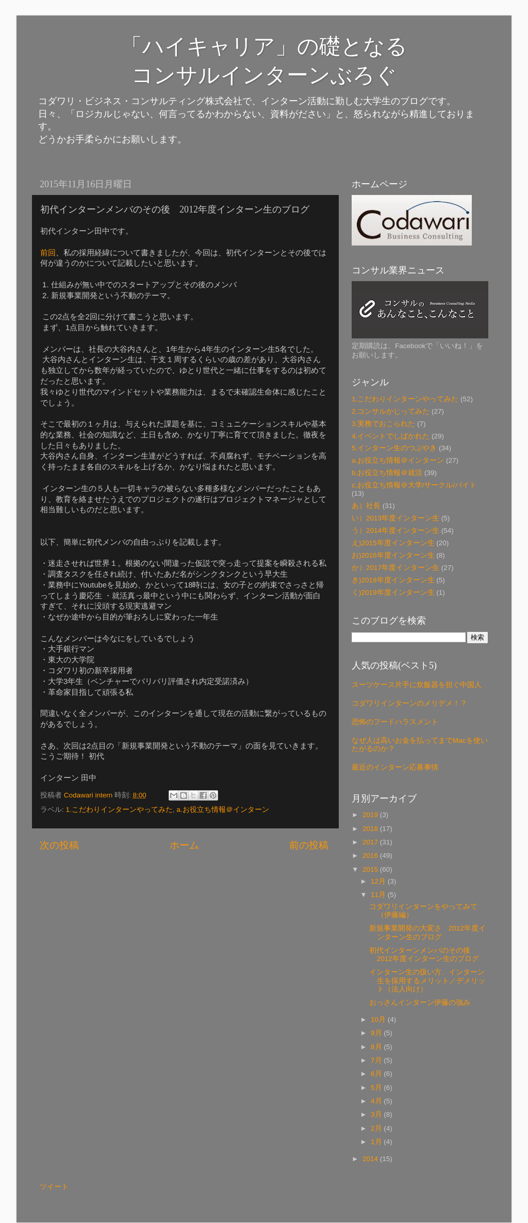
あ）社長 (366, 506)
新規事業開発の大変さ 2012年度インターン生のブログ (427, 932)
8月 (377, 1047)
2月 (377, 1128)
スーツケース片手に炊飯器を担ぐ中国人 (417, 685)
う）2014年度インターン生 (395, 530)
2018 (371, 829)
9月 (377, 1033)
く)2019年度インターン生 (393, 592)
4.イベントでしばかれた (391, 436)
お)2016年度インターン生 (393, 555)
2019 (371, 815)
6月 (377, 1074)
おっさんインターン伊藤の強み (419, 1002)
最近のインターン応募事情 (395, 767)
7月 (377, 1060)
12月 (379, 881)
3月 (377, 1114)
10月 (379, 1019)
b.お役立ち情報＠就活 (387, 473)
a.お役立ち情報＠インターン (222, 809)
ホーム (184, 845)
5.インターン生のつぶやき (394, 448)
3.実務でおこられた (383, 424)
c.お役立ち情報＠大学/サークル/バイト (414, 485)
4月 (377, 1101)
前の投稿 (308, 845)
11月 (379, 895)
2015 (371, 869)
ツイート (54, 1187)
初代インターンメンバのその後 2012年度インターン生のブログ (424, 955)
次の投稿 (59, 845)
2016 (371, 855)
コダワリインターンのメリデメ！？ (409, 703)
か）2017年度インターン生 (395, 568)
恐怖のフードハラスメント (395, 722)
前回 (48, 253)
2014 (371, 1159)
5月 (377, 1087)
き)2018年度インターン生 (393, 580)
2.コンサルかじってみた (391, 411)
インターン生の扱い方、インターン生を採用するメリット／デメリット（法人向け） (427, 980)
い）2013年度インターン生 (395, 518)
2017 (371, 842)
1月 (377, 1142)
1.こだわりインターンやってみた (119, 809)
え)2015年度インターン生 (393, 543)
